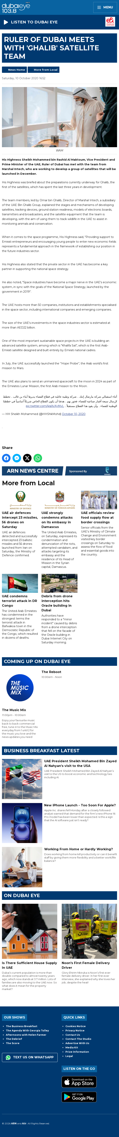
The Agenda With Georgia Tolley (27, 1030)
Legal (69, 1056)
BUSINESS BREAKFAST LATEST (42, 750)
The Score (12, 1043)
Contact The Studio (78, 1038)
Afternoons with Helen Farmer (26, 1034)
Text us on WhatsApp (30, 1057)
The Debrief (14, 1038)
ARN (14, 1123)
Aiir (24, 1123)
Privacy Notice (75, 1030)
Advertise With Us (77, 1043)
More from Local (45, 69)
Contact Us (72, 1034)
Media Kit (71, 1047)
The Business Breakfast (21, 1026)
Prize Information (77, 1051)
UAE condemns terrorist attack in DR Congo (20, 590)
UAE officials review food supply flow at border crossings (99, 507)
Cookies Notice (75, 1026)
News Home (16, 69)
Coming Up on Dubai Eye (37, 661)
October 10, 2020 (74, 414)
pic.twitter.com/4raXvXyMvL (45, 406)
